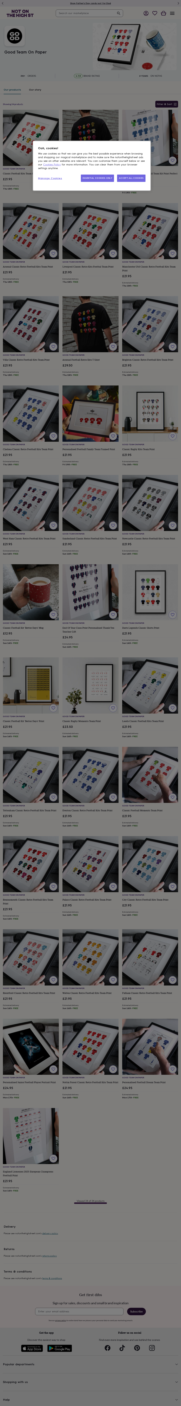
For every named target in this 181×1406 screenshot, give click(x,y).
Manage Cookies (50, 178)
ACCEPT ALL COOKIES (131, 178)
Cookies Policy (52, 164)
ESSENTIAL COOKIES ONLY (97, 178)
